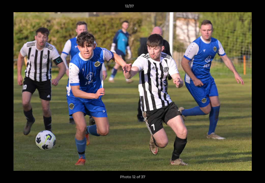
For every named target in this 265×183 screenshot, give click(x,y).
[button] (244, 7)
